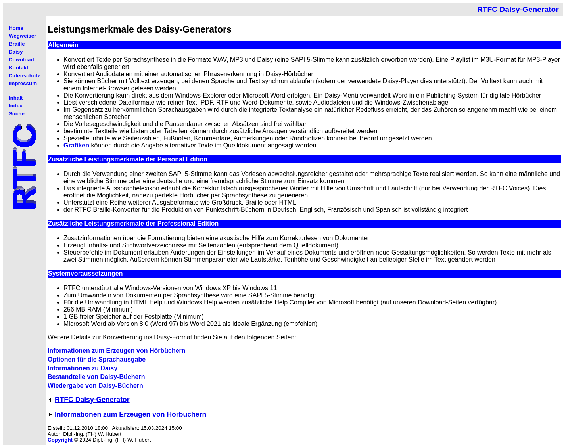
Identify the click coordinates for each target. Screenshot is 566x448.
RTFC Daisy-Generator (92, 400)
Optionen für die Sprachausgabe (97, 359)
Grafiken (76, 145)
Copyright (60, 440)
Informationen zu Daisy (82, 368)
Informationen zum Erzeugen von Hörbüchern (117, 350)
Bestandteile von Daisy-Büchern (96, 376)
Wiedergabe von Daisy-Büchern (95, 385)
